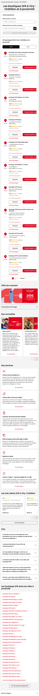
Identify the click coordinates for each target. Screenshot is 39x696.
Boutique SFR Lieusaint (16, 233)
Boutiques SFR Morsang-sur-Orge (12, 599)
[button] (35, 28)
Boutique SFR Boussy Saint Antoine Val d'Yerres (21, 210)
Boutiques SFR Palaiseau (9, 668)
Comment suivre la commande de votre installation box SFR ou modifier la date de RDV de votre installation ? (19, 536)
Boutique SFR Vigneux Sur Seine (19, 97)
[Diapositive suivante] (36, 359)
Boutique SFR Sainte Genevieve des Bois (21, 52)
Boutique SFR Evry (14, 75)
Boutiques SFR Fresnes (8, 656)
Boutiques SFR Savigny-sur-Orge (11, 602)
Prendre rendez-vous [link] (31, 67)
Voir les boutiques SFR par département (14, 680)
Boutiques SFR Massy (8, 651)
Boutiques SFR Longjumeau (10, 622)
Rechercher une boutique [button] (19, 33)
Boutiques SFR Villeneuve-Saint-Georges (14, 639)
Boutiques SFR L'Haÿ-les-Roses (11, 673)
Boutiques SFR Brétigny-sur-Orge (12, 636)
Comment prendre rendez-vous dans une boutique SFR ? (19, 561)
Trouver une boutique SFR (7, 2)
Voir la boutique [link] (13, 70)
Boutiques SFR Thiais (8, 653)
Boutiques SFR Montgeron (9, 628)
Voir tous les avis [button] (19, 523)
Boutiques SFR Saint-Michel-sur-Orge (13, 625)
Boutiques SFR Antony (8, 659)
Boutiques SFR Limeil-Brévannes (11, 671)
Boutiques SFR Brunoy (8, 648)
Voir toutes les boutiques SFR (19, 686)
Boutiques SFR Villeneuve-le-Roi (11, 631)
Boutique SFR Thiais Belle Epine (18, 142)
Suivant (22, 278)
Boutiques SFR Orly (7, 634)
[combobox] (18, 28)
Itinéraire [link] (15, 67)
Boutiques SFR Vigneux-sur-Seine (12, 616)
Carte (28, 47)
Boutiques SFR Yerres (8, 645)
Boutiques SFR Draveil (8, 608)
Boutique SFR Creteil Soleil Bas (18, 256)
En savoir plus (19, 387)
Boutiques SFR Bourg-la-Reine (11, 676)
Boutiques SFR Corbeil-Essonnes (11, 642)
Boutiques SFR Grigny (8, 596)
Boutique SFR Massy (15, 120)
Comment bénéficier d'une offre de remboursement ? (19, 545)
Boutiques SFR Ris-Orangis (10, 605)
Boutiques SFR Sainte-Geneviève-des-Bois (14, 611)
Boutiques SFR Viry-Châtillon (10, 594)
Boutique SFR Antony (15, 187)
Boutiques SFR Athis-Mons (10, 614)
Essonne (16, 2)
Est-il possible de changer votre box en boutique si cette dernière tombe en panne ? (19, 553)
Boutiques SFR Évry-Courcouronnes (12, 619)
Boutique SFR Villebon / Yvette (18, 165)
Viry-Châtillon (23, 2)
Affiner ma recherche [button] (19, 22)
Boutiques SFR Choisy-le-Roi (10, 662)
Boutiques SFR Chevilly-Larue (10, 665)
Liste (11, 47)
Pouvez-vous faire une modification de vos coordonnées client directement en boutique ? (19, 578)
